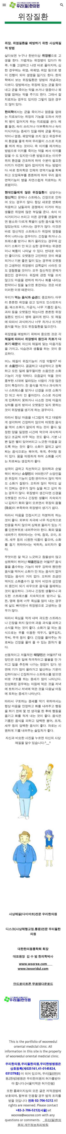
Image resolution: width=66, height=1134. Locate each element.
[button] (4, 5)
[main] (33, 17)
